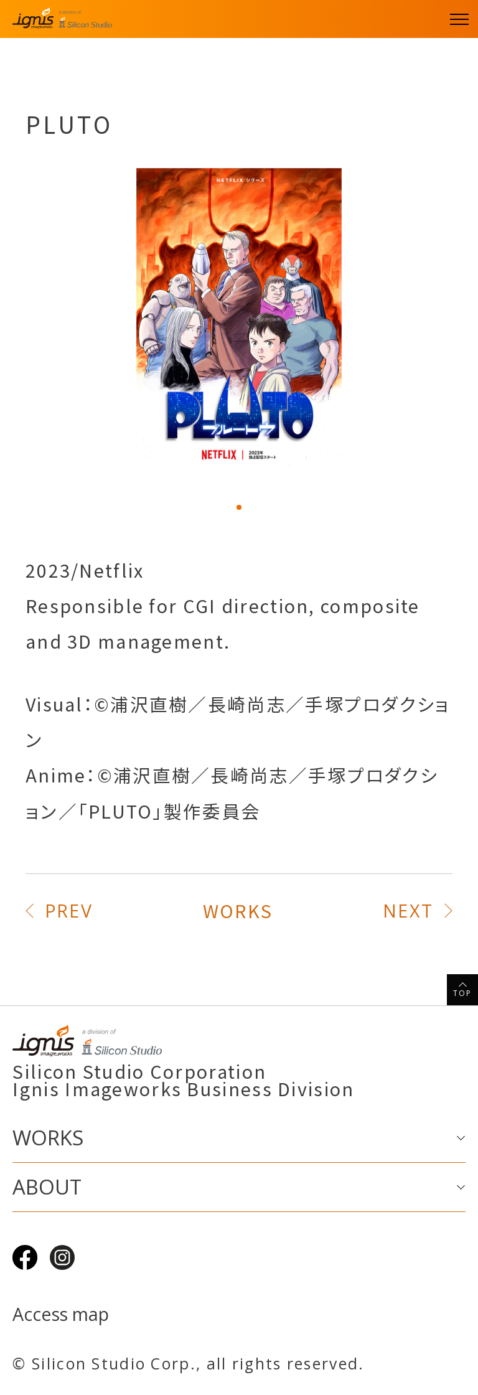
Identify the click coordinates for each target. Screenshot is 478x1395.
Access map (60, 1314)
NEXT (408, 910)
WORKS (238, 910)
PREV (69, 910)
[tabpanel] (239, 320)
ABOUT (47, 1187)
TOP (462, 993)
